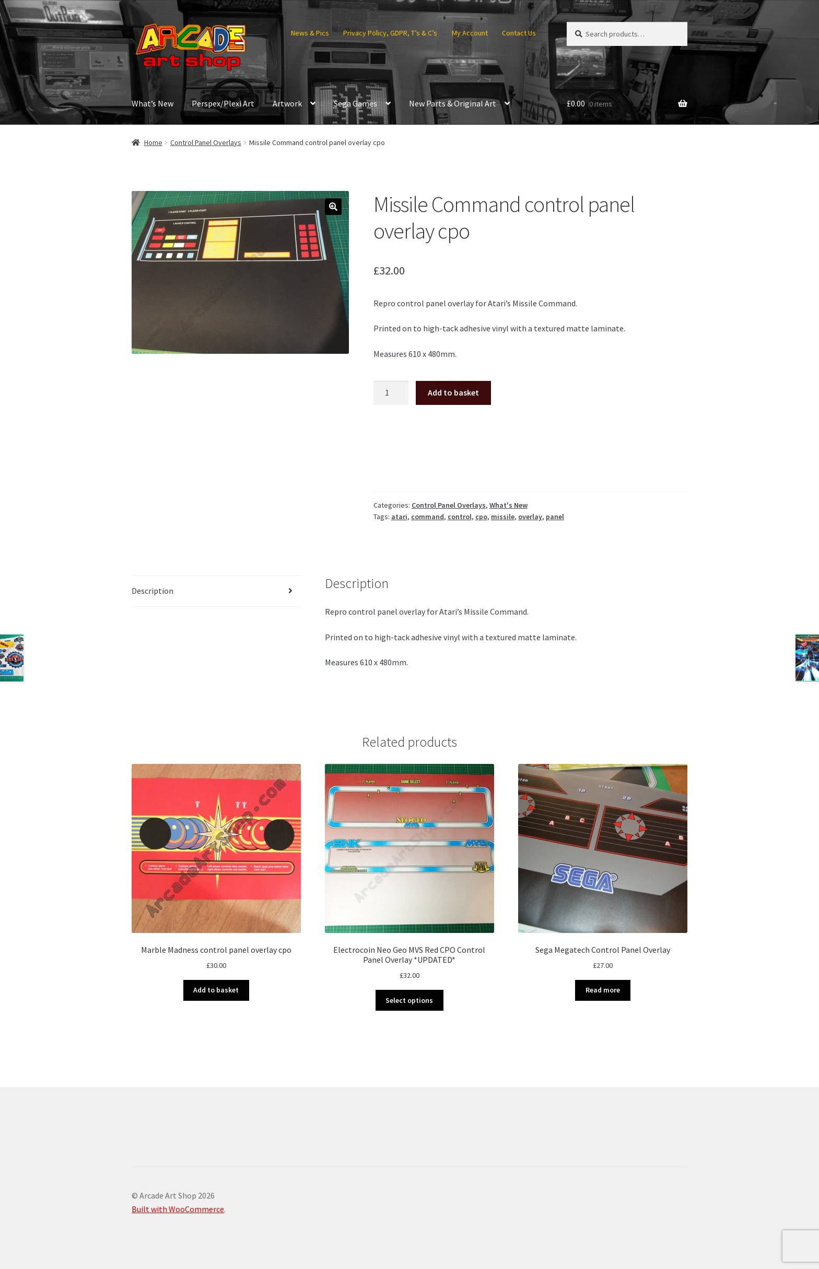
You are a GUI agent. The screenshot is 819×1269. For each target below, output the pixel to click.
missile (502, 516)
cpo (481, 516)
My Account (470, 33)
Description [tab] (152, 590)
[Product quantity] (391, 393)
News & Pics (310, 33)
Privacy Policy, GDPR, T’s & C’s (390, 33)
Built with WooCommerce (178, 1209)
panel (555, 516)
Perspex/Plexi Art (223, 103)
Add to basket (453, 392)
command (427, 516)
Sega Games (355, 103)
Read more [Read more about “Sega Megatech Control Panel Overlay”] (603, 990)
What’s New (152, 103)
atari (399, 516)
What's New (508, 505)
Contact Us (519, 33)
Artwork (287, 103)
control (460, 516)
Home (153, 142)
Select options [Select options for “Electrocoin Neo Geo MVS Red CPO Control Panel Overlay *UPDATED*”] (409, 1000)
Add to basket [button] (216, 990)
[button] (333, 206)
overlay (530, 516)
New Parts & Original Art (452, 103)
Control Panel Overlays (205, 142)
